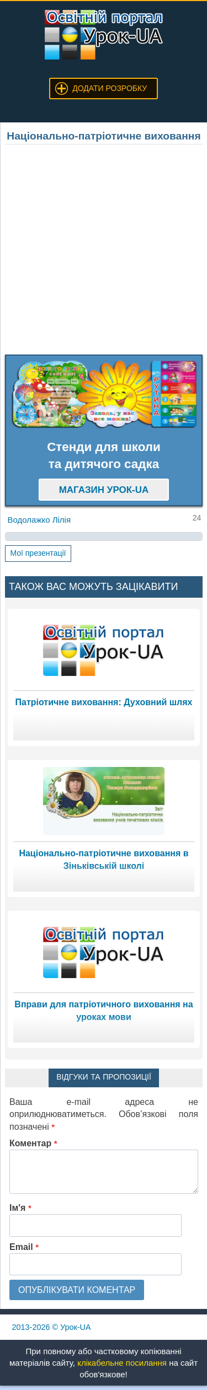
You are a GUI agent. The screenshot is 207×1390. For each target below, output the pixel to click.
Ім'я (20, 1207)
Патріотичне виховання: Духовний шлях (103, 702)
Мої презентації (38, 553)
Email (24, 1247)
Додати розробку (109, 88)
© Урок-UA (51, 1327)
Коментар (33, 1143)
